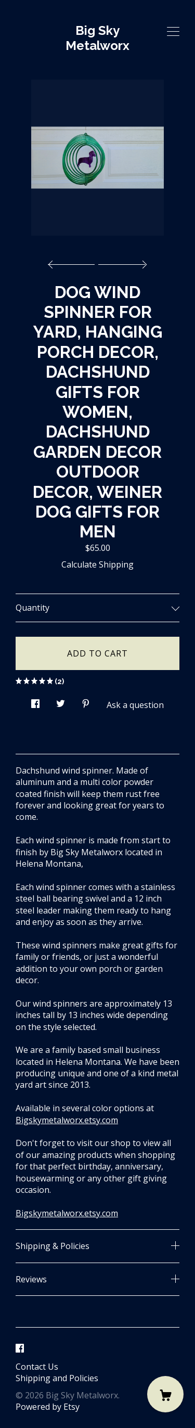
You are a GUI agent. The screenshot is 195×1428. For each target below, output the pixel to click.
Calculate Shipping (97, 564)
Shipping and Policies (57, 1378)
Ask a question (135, 705)
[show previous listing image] (74, 262)
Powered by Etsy (48, 1406)
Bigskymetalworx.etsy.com (67, 1120)
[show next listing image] (121, 262)
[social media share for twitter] (60, 701)
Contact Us (37, 1366)
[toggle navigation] (173, 32)
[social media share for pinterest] (86, 701)
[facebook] (20, 1349)
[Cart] (165, 1394)
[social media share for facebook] (35, 701)
